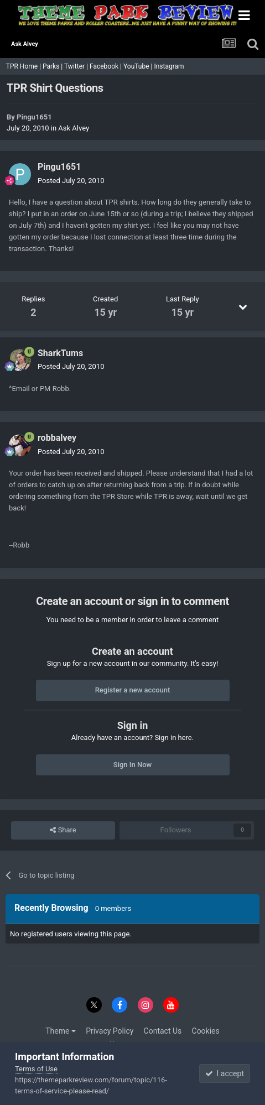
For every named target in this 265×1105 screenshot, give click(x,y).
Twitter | (77, 66)
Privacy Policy (109, 1030)
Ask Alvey (73, 128)
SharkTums (60, 353)
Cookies (206, 1030)
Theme (60, 1030)
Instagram (169, 66)
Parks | (53, 66)
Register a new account (132, 690)
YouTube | (138, 66)
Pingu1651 (34, 117)
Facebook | (106, 66)
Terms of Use (36, 1069)
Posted (71, 180)
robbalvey (57, 437)
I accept (224, 1073)
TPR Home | (23, 66)
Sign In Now (132, 764)
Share (63, 830)
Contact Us (163, 1030)
